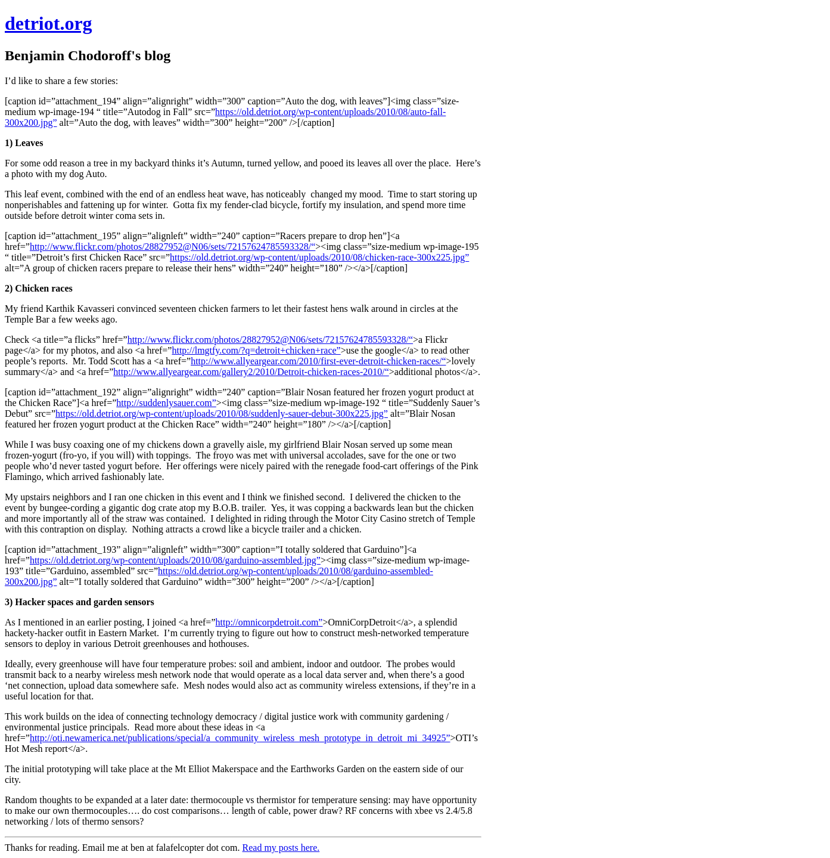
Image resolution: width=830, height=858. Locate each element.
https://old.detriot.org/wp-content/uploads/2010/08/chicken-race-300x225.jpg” (319, 257)
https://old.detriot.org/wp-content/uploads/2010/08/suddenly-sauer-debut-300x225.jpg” (221, 413)
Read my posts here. (281, 847)
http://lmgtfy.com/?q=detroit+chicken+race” (256, 350)
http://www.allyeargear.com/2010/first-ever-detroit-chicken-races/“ (318, 361)
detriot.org (48, 23)
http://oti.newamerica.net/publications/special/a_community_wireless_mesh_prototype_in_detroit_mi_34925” (240, 738)
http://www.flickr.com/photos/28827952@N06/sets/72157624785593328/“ (172, 246)
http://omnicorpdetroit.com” (269, 622)
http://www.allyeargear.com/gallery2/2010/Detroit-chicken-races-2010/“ (251, 372)
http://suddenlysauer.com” (166, 403)
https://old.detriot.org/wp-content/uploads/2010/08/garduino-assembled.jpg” (175, 560)
